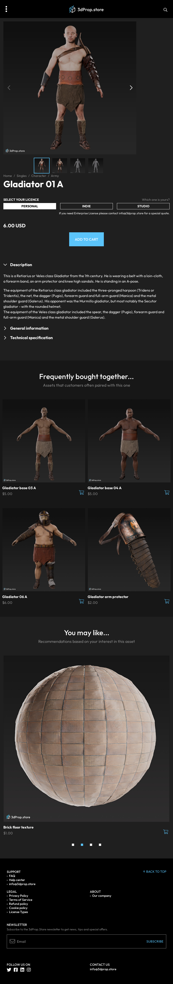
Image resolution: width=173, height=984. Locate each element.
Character (38, 176)
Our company (101, 896)
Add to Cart (86, 239)
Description (21, 264)
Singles (22, 176)
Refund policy (18, 904)
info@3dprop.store (22, 884)
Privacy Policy (18, 896)
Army (55, 176)
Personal (29, 206)
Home (7, 176)
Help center (17, 880)
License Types (18, 912)
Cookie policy (18, 908)
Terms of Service (20, 900)
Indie (86, 206)
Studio (143, 206)
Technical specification (31, 337)
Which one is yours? (156, 200)
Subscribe (154, 941)
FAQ (12, 876)
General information (29, 328)
